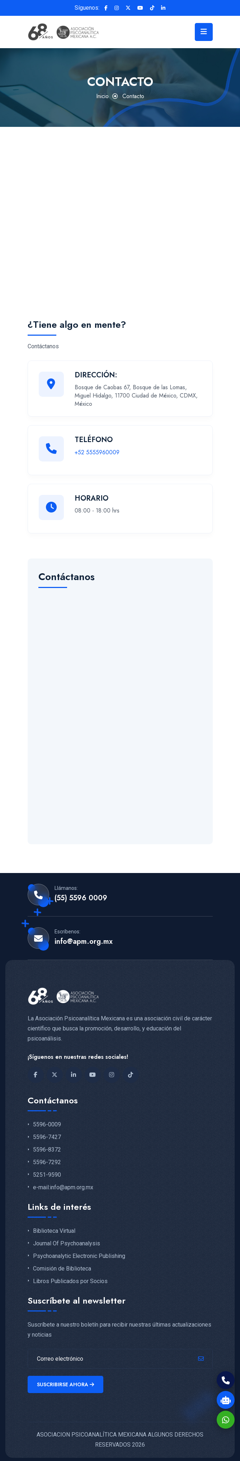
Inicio (102, 96)
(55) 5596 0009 (81, 894)
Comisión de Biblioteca (62, 1264)
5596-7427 (47, 1133)
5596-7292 (47, 1157)
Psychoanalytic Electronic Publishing (79, 1251)
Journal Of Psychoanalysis (66, 1239)
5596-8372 (47, 1145)
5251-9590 (47, 1170)
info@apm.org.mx (84, 937)
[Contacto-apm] (120, 707)
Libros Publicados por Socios (70, 1276)
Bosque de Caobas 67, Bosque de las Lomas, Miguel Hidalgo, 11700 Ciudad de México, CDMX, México (136, 395)
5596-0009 (47, 1120)
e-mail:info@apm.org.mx (63, 1183)
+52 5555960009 (97, 452)
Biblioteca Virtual (54, 1226)
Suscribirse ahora (66, 1381)
